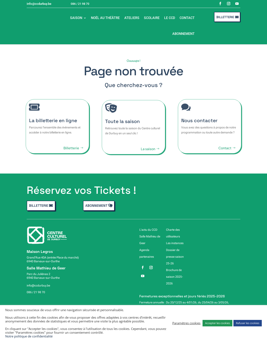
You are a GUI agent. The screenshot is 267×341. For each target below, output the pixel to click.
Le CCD (169, 18)
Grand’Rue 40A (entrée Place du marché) (53, 257)
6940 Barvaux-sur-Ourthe (43, 261)
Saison (76, 18)
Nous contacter (201, 120)
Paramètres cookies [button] (186, 323)
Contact (187, 18)
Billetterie (225, 17)
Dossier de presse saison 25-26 (175, 256)
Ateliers (131, 18)
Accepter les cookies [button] (217, 323)
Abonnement (183, 34)
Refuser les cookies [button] (247, 323)
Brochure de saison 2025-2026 (174, 276)
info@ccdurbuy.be (38, 285)
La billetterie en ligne (51, 120)
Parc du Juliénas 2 (38, 274)
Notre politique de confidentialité (29, 336)
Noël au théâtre (105, 18)
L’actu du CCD (148, 229)
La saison (148, 150)
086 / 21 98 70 (36, 292)
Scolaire (152, 18)
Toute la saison (122, 123)
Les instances (175, 243)
